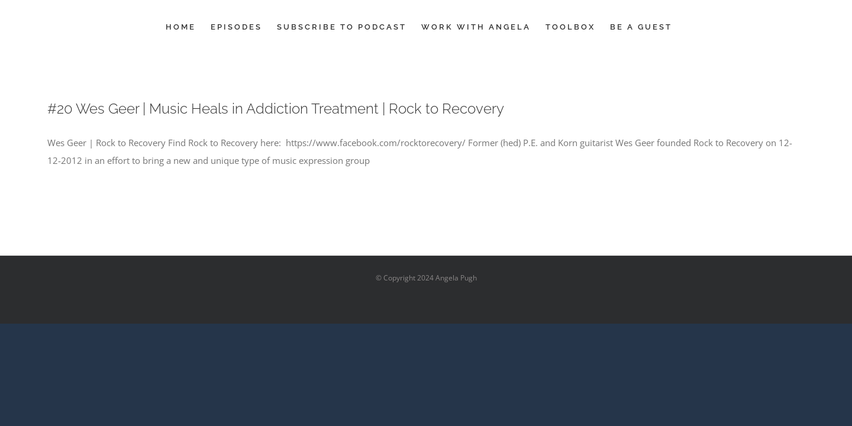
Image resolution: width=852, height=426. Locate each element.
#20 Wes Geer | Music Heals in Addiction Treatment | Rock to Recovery (275, 108)
